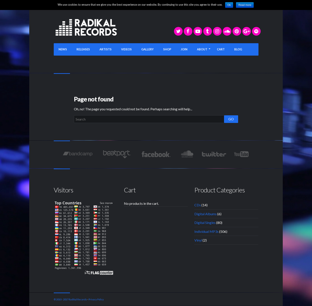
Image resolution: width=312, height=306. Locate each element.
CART (221, 49)
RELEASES (83, 49)
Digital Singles (205, 222)
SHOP (167, 49)
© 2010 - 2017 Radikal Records (70, 299)
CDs (197, 205)
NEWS (62, 49)
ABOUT (202, 49)
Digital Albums (205, 214)
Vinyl (198, 240)
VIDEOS (126, 49)
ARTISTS (105, 49)
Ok (229, 5)
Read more (244, 5)
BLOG (238, 49)
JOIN (184, 49)
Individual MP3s (206, 231)
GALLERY (147, 49)
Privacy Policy (96, 299)
